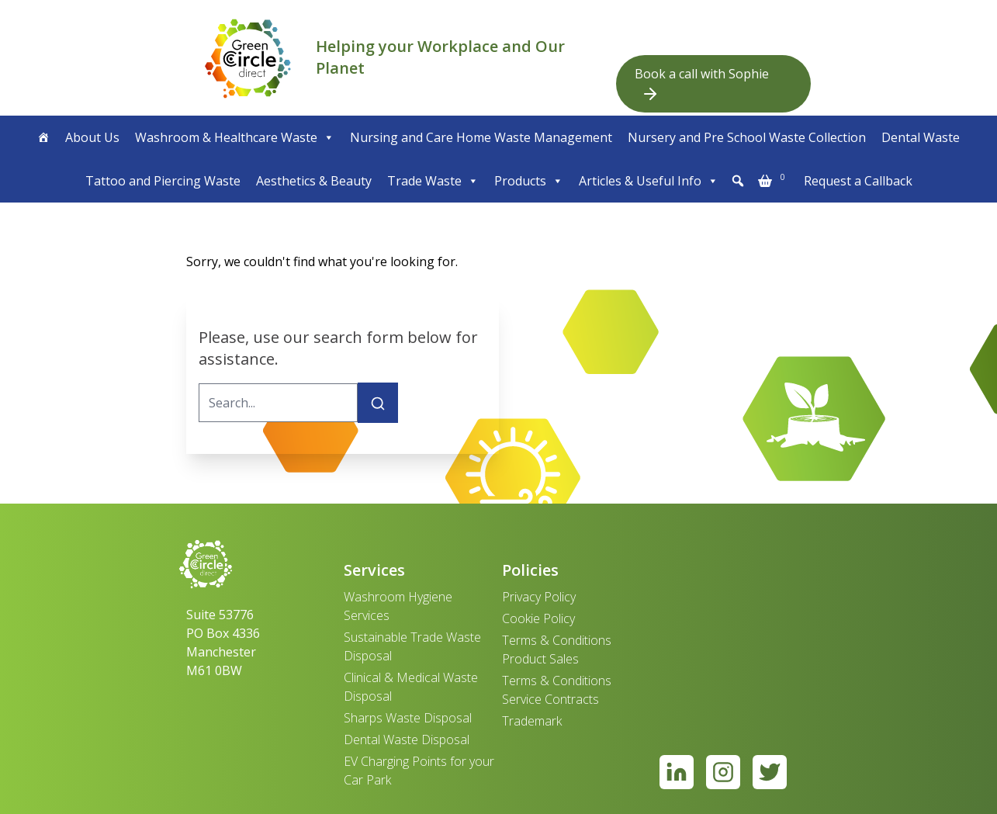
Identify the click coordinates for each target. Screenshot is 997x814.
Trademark (532, 720)
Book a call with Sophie (702, 84)
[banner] (248, 58)
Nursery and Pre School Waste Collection (747, 137)
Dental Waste (920, 137)
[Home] (43, 137)
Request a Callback (858, 180)
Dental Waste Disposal (406, 739)
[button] (737, 180)
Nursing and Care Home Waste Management (481, 137)
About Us (92, 137)
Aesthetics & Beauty (314, 180)
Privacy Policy (539, 596)
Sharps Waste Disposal (408, 717)
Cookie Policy (538, 618)
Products (528, 181)
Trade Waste (433, 181)
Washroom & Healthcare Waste (234, 137)
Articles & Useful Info (648, 181)
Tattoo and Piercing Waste (163, 180)
